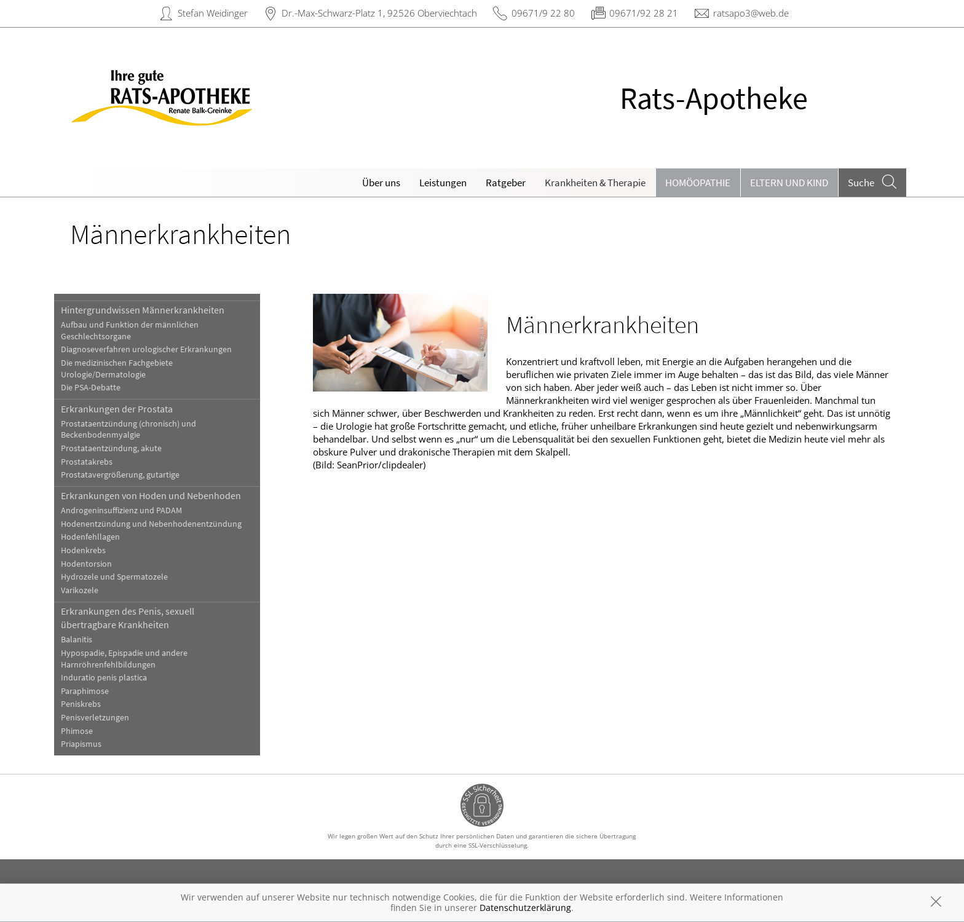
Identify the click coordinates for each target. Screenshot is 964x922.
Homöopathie (697, 182)
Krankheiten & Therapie (595, 182)
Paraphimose (96, 691)
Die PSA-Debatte (102, 387)
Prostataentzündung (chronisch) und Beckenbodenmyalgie (140, 430)
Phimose (89, 731)
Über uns (381, 182)
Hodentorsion (98, 564)
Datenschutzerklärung (525, 907)
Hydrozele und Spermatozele (126, 577)
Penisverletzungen (107, 717)
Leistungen (443, 182)
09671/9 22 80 (543, 13)
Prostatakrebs (98, 462)
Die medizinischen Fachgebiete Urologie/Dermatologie (128, 369)
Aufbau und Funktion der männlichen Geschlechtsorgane (141, 331)
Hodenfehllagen (102, 537)
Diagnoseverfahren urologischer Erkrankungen (158, 349)
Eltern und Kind (789, 182)
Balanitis (88, 639)
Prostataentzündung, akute (123, 448)
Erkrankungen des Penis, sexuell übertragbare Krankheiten (139, 618)
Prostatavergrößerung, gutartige (132, 475)
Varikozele (91, 590)
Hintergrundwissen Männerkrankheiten (154, 310)
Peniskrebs (93, 704)
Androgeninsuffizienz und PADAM (133, 510)
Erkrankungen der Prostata (128, 409)
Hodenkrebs (95, 550)
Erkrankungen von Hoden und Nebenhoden (163, 495)
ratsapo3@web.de (751, 13)
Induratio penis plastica (116, 677)
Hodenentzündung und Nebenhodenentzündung (163, 524)
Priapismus (93, 744)
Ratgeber (506, 182)
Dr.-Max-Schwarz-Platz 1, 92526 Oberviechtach (379, 13)
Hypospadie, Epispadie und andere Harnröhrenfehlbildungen (136, 659)
